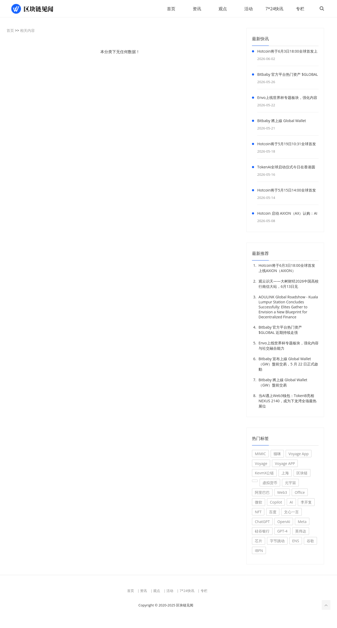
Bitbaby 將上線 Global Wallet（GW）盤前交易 (281, 121)
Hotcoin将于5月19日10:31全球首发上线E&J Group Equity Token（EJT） (287, 145)
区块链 (302, 473)
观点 (222, 9)
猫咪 (277, 453)
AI (291, 502)
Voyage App (299, 453)
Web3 (282, 492)
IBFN (259, 550)
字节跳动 (277, 541)
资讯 (196, 9)
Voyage (261, 463)
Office (300, 492)
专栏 (299, 9)
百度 (272, 512)
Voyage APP (285, 463)
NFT (258, 512)
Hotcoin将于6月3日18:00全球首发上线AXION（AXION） (287, 52)
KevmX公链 (264, 473)
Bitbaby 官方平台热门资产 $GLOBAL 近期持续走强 (287, 75)
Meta (302, 521)
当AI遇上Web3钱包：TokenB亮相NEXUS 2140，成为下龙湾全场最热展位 (287, 401)
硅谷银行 (262, 531)
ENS (295, 541)
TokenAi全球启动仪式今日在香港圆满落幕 (286, 168)
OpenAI (283, 521)
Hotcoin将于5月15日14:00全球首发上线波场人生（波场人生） (286, 191)
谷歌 (310, 541)
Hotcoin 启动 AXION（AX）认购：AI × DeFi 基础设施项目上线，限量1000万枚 (287, 214)
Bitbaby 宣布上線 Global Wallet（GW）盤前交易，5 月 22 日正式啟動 (288, 364)
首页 (170, 9)
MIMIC (260, 453)
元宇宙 (290, 482)
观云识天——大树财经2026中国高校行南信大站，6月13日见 (289, 284)
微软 (258, 502)
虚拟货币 (269, 482)
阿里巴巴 (262, 492)
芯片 (258, 541)
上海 (285, 473)
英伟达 (300, 531)
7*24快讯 (274, 9)
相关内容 (27, 30)
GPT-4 (282, 531)
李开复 (306, 502)
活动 (248, 9)
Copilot (276, 502)
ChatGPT (262, 521)
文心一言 (291, 512)
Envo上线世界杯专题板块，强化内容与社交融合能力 (287, 98)
